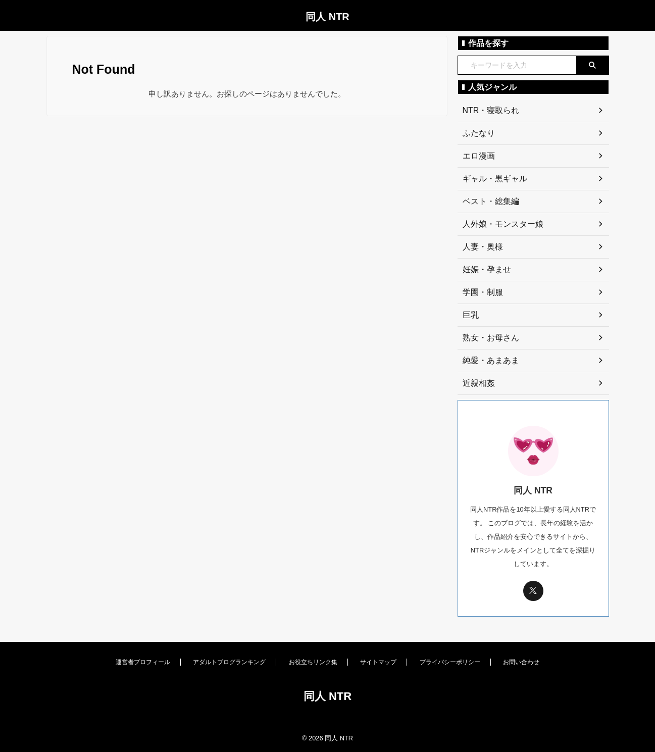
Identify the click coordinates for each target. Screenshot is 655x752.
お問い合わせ (521, 662)
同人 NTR (327, 16)
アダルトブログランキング (229, 662)
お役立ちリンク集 (313, 662)
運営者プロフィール (143, 662)
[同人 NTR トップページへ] (327, 719)
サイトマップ (378, 662)
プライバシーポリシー (450, 662)
